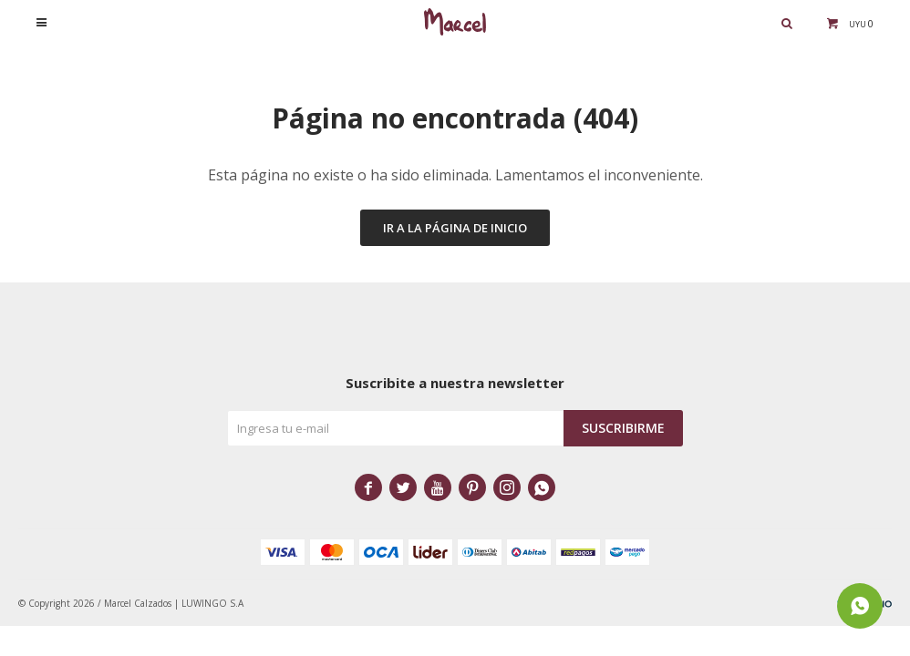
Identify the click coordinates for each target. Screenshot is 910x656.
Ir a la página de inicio (455, 228)
